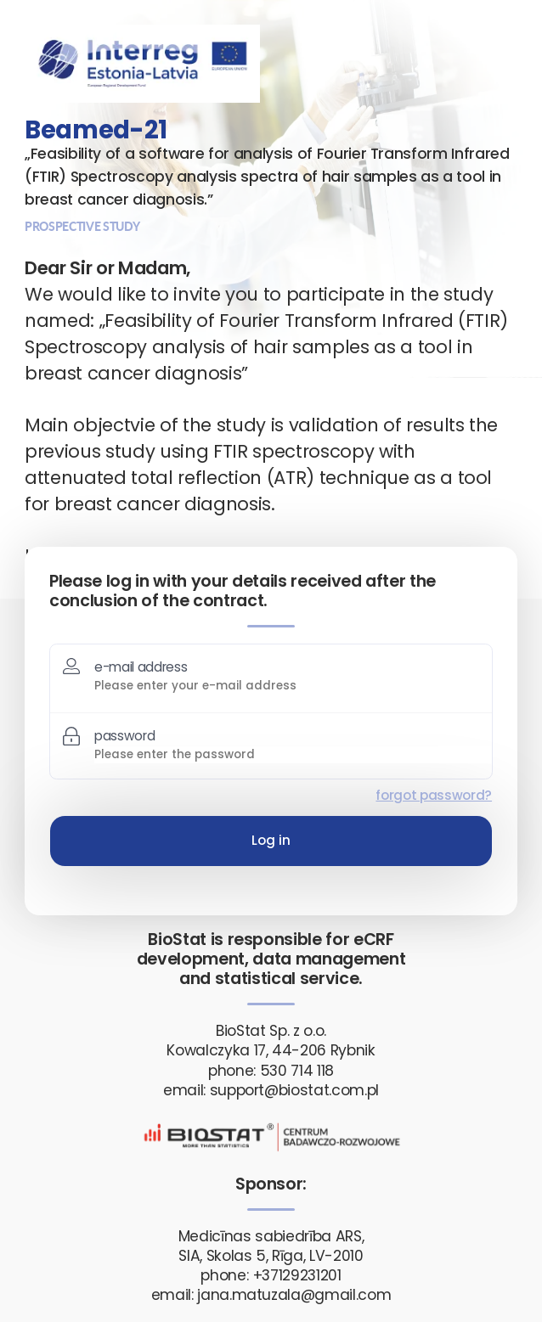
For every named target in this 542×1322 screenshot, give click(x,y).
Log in (271, 840)
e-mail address (140, 667)
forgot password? (433, 795)
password (124, 736)
